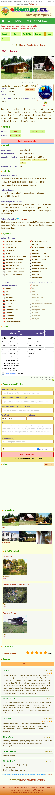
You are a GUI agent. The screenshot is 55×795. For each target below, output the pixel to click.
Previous (2, 68)
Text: (3, 423)
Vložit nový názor (27, 664)
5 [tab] (32, 83)
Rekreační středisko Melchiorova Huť (16, 585)
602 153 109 (15, 135)
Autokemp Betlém (9, 613)
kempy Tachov (20, 26)
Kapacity (5, 34)
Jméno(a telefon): (7, 439)
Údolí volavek (7, 557)
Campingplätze (24, 788)
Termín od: (5, 415)
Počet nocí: (31, 415)
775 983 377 (15, 131)
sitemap (27, 790)
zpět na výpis (14, 45)
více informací (33, 4)
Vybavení (16, 34)
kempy (4, 788)
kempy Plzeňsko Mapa (27, 28)
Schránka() (40, 20)
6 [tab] (36, 83)
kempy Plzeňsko (32, 26)
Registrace (20, 790)
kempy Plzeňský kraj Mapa (9, 28)
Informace (49, 788)
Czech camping (13, 788)
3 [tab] (26, 83)
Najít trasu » (30, 89)
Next (52, 68)
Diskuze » (48, 775)
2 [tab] (22, 83)
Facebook (34, 788)
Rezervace (38, 34)
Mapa (27, 20)
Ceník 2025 (27, 34)
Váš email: (5, 446)
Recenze (5, 39)
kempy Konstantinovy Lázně (32, 44)
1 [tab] (19, 83)
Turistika (23, 219)
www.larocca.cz (36, 131)
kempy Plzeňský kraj (7, 26)
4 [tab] (29, 83)
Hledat (17, 20)
